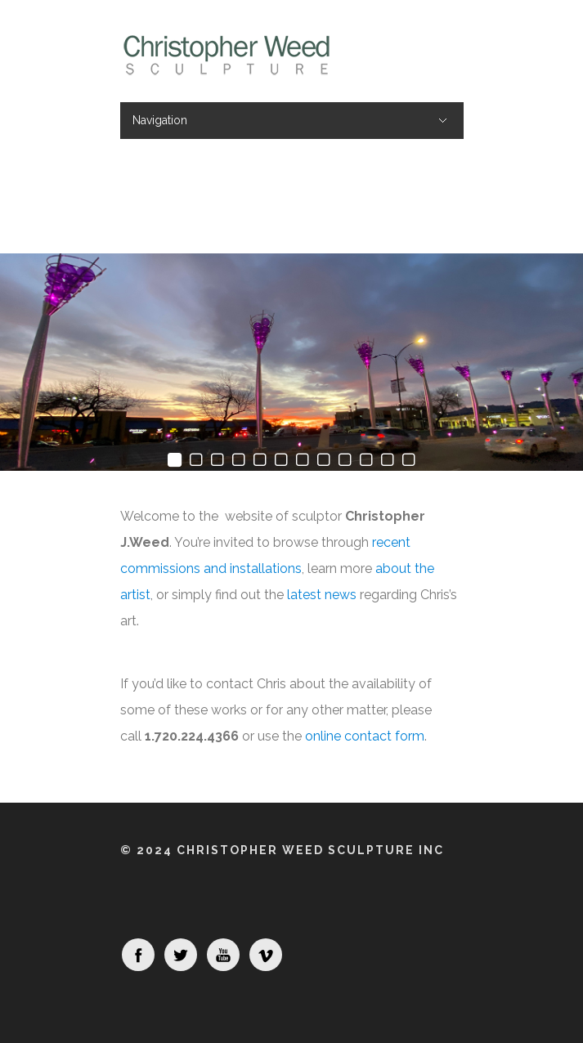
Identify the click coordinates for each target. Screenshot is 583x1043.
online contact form (364, 736)
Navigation (159, 120)
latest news (322, 594)
